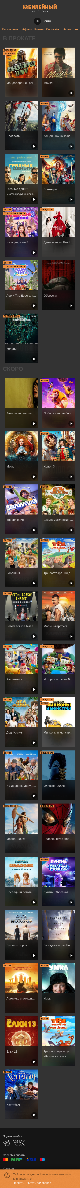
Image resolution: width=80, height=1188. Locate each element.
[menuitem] (10, 29)
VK (18, 1143)
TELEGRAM (6, 1143)
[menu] (40, 29)
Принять (18, 1182)
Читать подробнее (39, 1182)
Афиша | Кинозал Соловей (40, 29)
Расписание (10, 29)
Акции (67, 29)
